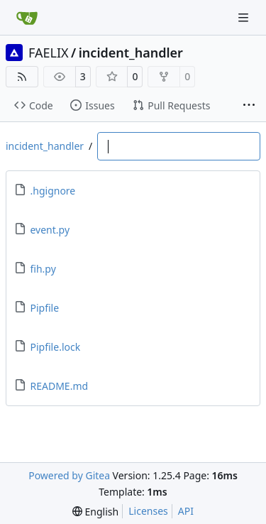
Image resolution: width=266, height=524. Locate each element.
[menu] (95, 511)
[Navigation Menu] (245, 17)
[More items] (249, 105)
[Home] (27, 18)
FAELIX (48, 52)
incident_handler (131, 52)
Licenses (148, 511)
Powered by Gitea (69, 475)
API (186, 511)
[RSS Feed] (22, 76)
